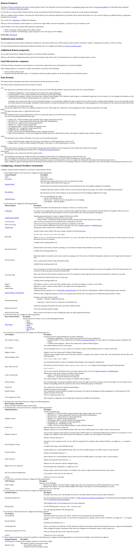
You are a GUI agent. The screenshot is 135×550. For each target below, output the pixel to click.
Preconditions (9, 192)
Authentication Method (12, 218)
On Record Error (10, 199)
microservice (79, 7)
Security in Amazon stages (73, 46)
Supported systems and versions (18, 9)
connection (15, 20)
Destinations (13, 35)
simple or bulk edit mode (68, 290)
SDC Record (30, 329)
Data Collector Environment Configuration (91, 498)
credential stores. (97, 225)
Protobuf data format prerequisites (49, 149)
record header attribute (88, 340)
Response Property (11, 540)
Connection (8, 211)
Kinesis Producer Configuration (14, 293)
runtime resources (84, 225)
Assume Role (9, 227)
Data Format (8, 324)
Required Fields (10, 184)
